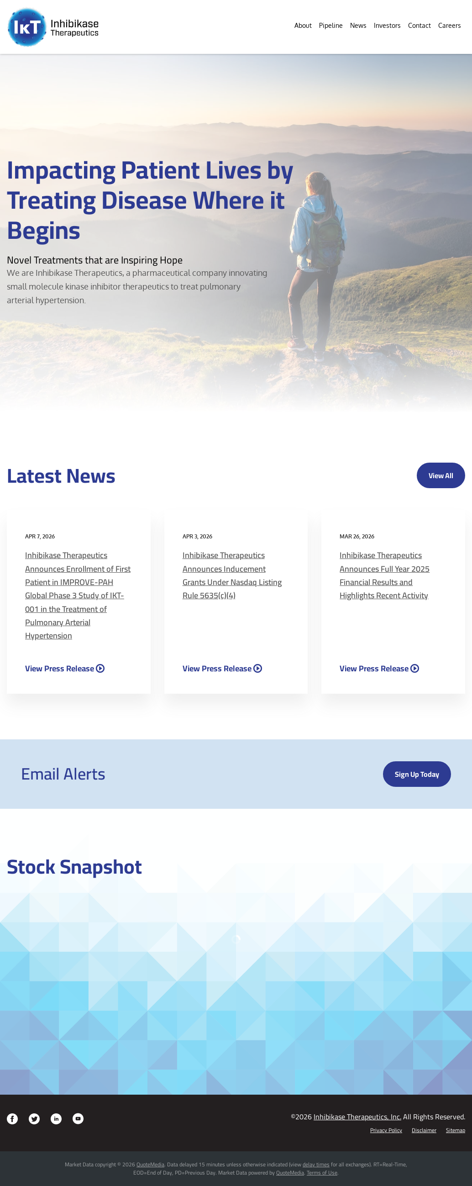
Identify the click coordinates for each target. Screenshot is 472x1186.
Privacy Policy (386, 1130)
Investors (387, 25)
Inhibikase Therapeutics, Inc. (357, 1116)
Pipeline (331, 25)
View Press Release (59, 668)
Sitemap (455, 1130)
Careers (449, 25)
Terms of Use (322, 1172)
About (303, 25)
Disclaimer (424, 1130)
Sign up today (417, 774)
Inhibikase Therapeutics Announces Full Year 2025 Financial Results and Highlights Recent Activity (385, 575)
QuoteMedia (150, 1164)
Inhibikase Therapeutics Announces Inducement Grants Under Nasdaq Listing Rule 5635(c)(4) (232, 575)
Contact (419, 25)
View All (441, 475)
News (358, 25)
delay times (316, 1164)
